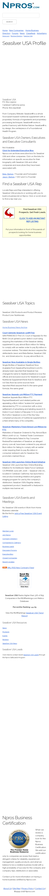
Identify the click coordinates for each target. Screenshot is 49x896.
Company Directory (9, 539)
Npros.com (5, 36)
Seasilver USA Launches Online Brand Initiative (23, 462)
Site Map (16, 888)
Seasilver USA (28, 36)
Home (5, 30)
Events (4, 636)
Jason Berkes (8, 177)
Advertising (42, 33)
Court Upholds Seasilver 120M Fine (18, 333)
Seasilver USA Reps (9, 643)
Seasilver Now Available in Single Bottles (21, 362)
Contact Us (40, 888)
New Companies (16, 30)
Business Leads (8, 546)
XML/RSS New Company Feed (20, 568)
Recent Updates (8, 562)
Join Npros (6, 535)
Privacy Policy (28, 888)
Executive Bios (7, 554)
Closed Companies (9, 558)
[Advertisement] (24, 270)
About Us (7, 888)
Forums (15, 33)
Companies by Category (11, 543)
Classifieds (30, 33)
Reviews (5, 639)
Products (5, 632)
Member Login (8, 531)
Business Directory (16, 36)
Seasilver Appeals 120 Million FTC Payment (22, 394)
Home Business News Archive (14, 327)
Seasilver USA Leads (31, 655)
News (22, 33)
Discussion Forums (9, 550)
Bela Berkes (7, 174)
